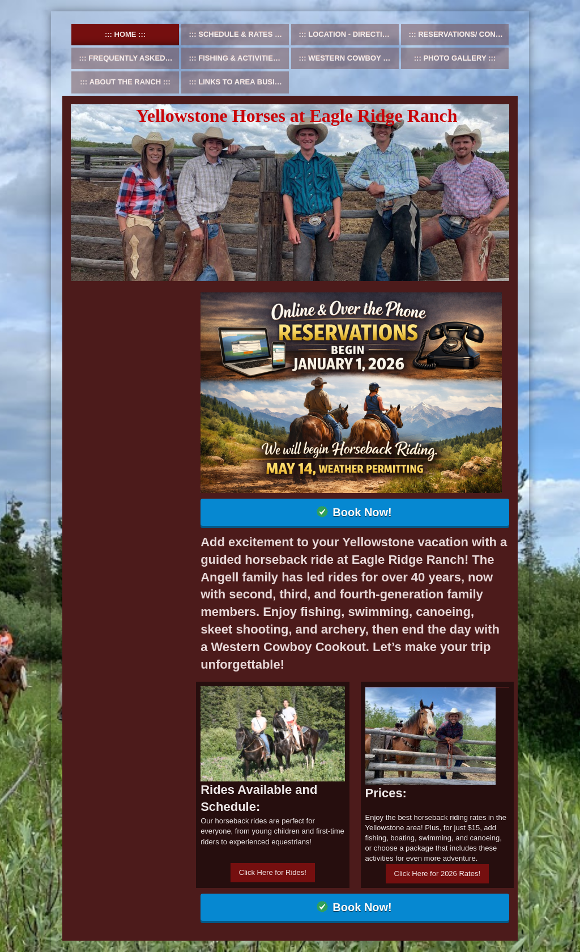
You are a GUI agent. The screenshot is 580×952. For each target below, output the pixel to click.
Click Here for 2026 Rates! (437, 873)
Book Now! (361, 512)
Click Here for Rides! (272, 872)
